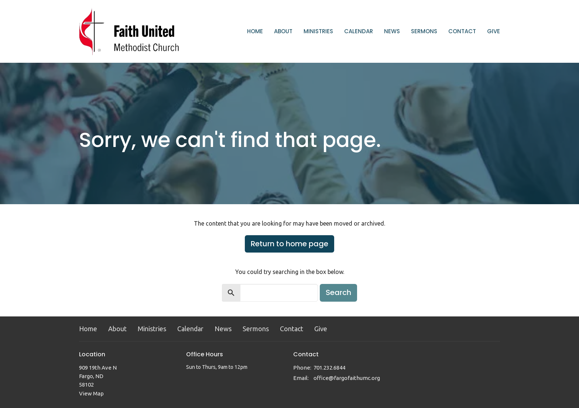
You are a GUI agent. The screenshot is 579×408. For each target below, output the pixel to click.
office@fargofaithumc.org (347, 378)
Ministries (318, 31)
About (283, 31)
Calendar (358, 31)
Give (493, 31)
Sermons (424, 31)
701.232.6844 (329, 367)
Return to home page (289, 244)
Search (338, 292)
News (392, 31)
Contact (462, 31)
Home (255, 31)
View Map (91, 393)
